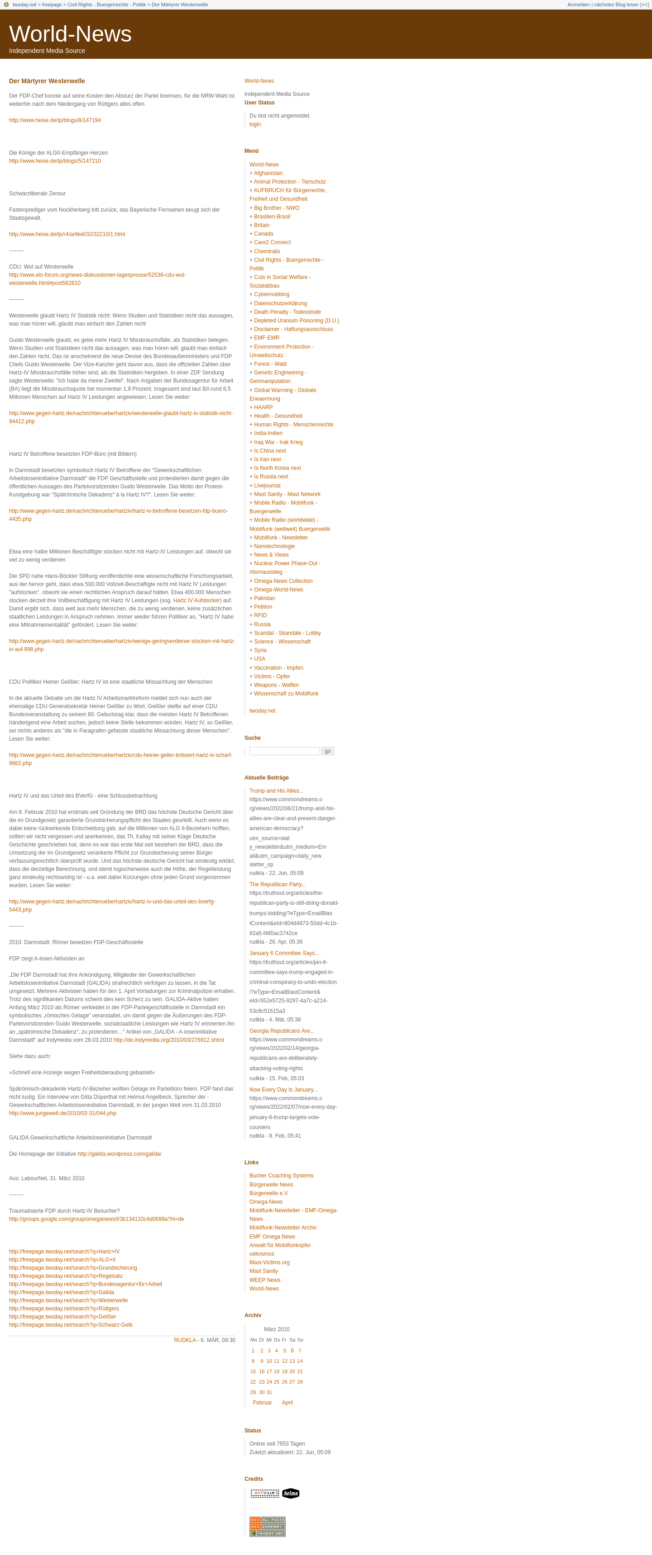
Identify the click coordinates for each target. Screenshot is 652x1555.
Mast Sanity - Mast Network (287, 494)
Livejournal (267, 485)
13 (292, 1361)
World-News (70, 34)
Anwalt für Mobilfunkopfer (280, 1245)
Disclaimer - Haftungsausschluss (293, 329)
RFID (260, 615)
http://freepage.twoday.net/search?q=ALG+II (62, 1260)
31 (269, 1392)
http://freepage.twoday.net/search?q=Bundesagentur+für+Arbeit (85, 1284)
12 (285, 1361)
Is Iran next (267, 459)
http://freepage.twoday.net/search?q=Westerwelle (68, 1300)
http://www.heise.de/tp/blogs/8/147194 (55, 120)
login (255, 124)
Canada (263, 234)
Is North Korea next (277, 468)
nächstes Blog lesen (616, 4)
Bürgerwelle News (271, 1185)
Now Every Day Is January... (283, 1090)
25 (276, 1382)
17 (269, 1371)
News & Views (271, 555)
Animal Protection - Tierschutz (290, 182)
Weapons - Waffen (276, 685)
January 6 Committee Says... (284, 953)
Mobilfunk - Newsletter (281, 537)
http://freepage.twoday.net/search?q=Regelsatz (66, 1276)
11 (276, 1361)
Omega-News (266, 1202)
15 (253, 1371)
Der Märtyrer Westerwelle (180, 4)
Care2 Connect (272, 242)
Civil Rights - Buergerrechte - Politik (106, 4)
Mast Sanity (263, 1271)
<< (644, 4)
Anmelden (579, 4)
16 (261, 1371)
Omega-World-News (278, 589)
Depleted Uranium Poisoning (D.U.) (296, 320)
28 (300, 1382)
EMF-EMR (266, 338)
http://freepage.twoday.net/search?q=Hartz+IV (64, 1251)
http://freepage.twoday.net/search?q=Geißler (62, 1317)
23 (261, 1382)
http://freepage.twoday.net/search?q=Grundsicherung (73, 1268)
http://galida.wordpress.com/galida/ (119, 1154)
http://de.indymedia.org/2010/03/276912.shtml (169, 1040)
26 (285, 1382)
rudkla (185, 1340)
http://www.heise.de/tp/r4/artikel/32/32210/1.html (67, 234)
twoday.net (24, 4)
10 (269, 1361)
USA (259, 659)
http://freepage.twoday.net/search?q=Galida (61, 1292)
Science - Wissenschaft (282, 641)
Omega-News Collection (283, 581)
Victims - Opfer (272, 676)
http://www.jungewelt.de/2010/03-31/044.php (62, 1113)
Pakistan (264, 598)
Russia (262, 624)
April (287, 1402)
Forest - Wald (270, 364)
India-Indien (268, 433)
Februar (262, 1402)
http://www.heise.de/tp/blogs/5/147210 (55, 161)
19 (285, 1371)
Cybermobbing (271, 294)
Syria (260, 650)
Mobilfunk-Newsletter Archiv (282, 1227)
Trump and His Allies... (276, 791)
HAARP (263, 407)
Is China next (270, 451)
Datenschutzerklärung (280, 303)
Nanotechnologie (274, 546)
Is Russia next (271, 476)
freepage (52, 4)
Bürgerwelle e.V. (269, 1193)
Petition (263, 607)
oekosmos (261, 1254)
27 (292, 1382)
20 (292, 1371)
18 (276, 1371)
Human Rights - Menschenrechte (293, 424)
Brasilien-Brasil (272, 216)
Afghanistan (268, 173)
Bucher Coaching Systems (281, 1175)
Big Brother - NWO (276, 208)
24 (269, 1382)
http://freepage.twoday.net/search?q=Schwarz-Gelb (71, 1325)
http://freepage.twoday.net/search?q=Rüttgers (64, 1308)
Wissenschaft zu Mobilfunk (286, 693)
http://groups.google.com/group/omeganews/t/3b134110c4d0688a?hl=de (96, 1219)
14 (300, 1361)
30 (261, 1392)
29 (253, 1392)
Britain (261, 225)
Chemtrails (267, 251)
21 (300, 1371)
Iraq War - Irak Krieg (278, 442)
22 (253, 1382)
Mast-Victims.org (269, 1262)
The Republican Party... (277, 884)
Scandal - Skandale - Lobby (287, 633)
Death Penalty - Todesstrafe (287, 312)
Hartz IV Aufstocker (196, 600)
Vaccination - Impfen (278, 668)
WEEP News (264, 1280)
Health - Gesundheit (278, 416)
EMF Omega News (272, 1237)
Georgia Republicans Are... (281, 1031)
